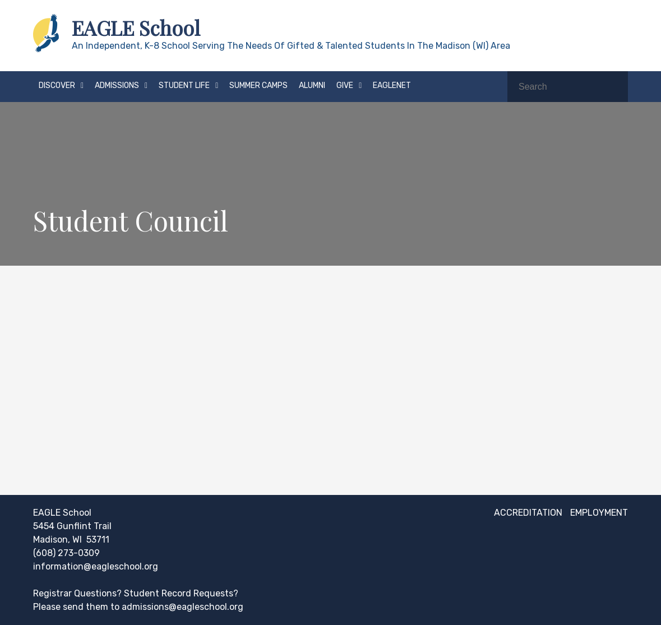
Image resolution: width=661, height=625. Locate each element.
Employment (599, 512)
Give (344, 85)
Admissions (117, 85)
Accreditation (528, 512)
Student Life (184, 85)
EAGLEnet (392, 85)
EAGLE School (136, 27)
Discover (57, 85)
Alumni (312, 85)
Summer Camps (258, 85)
